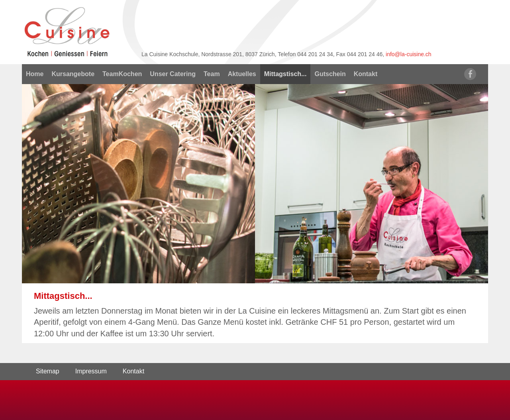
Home (34, 74)
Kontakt (366, 74)
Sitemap (47, 371)
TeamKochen (122, 74)
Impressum (91, 371)
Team (212, 74)
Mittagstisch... (285, 74)
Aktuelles (242, 74)
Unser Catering (173, 74)
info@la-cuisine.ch (409, 54)
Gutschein (329, 74)
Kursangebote (72, 74)
